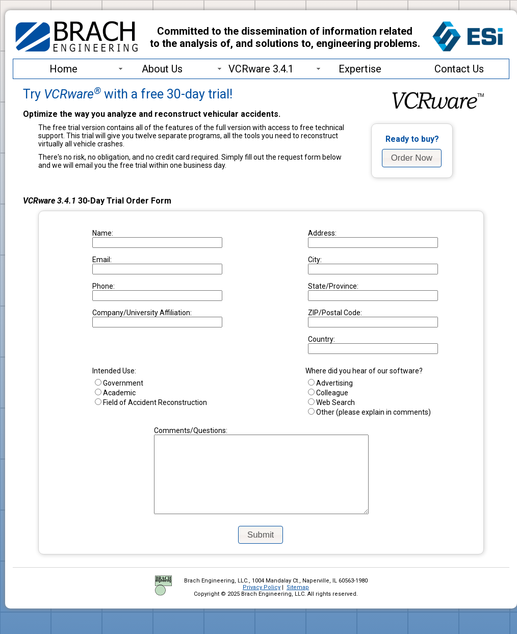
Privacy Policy (261, 602)
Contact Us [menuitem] (459, 69)
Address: (322, 233)
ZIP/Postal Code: (335, 313)
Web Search (331, 402)
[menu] (261, 69)
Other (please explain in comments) (369, 412)
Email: (102, 260)
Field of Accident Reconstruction (151, 402)
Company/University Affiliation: (142, 313)
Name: (102, 233)
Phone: (103, 286)
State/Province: (333, 286)
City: (315, 260)
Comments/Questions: (178, 430)
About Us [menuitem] (149, 69)
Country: (321, 339)
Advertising (330, 383)
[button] (412, 158)
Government (119, 383)
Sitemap (298, 602)
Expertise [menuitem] (348, 69)
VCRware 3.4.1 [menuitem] (254, 69)
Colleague (328, 393)
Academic (115, 393)
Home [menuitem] (63, 69)
